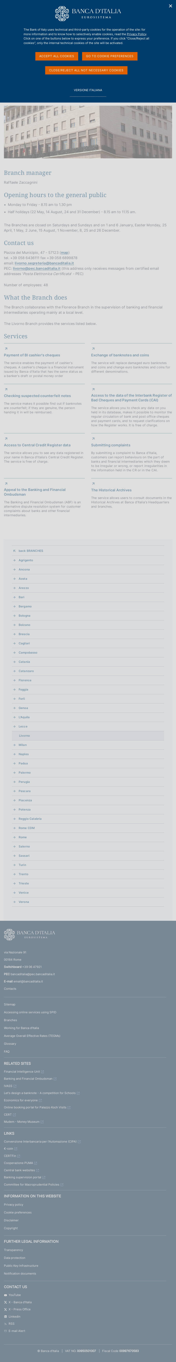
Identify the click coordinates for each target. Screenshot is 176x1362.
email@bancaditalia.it (28, 981)
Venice (24, 892)
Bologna (24, 615)
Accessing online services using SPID (30, 1012)
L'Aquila (24, 717)
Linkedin (12, 1316)
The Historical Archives (111, 490)
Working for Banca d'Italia (21, 1028)
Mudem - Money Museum (21, 1122)
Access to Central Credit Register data (37, 445)
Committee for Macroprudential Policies (31, 1184)
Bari (22, 597)
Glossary (10, 1044)
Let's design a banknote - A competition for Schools (40, 1093)
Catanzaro (26, 671)
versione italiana (88, 92)
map (64, 252)
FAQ (6, 1051)
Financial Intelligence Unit (22, 1071)
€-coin (8, 1148)
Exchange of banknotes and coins (120, 355)
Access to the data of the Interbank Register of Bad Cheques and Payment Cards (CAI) (131, 397)
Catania (24, 662)
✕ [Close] (170, 6)
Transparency (13, 1250)
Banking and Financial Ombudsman (28, 1078)
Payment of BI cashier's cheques (32, 355)
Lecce (23, 726)
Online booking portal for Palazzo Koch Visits (35, 1107)
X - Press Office (17, 1309)
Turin (22, 865)
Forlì (22, 699)
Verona (24, 902)
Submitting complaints (110, 445)
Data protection (14, 1258)
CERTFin (10, 1156)
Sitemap (9, 1004)
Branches (10, 1020)
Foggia (23, 689)
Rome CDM (27, 828)
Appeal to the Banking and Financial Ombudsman (35, 492)
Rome (23, 837)
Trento (23, 874)
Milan (23, 745)
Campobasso (28, 652)
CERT (8, 1114)
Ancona (24, 569)
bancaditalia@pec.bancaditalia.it (33, 974)
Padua (23, 763)
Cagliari (24, 643)
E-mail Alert (14, 1331)
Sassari (24, 856)
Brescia (24, 634)
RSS (9, 1323)
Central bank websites (19, 1170)
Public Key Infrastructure (21, 1266)
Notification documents (20, 1273)
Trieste (24, 883)
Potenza (25, 809)
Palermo (25, 772)
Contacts (10, 989)
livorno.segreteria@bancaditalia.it (44, 263)
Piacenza (25, 800)
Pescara (25, 791)
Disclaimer (11, 1220)
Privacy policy (13, 1204)
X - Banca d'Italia (18, 1302)
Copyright (11, 1228)
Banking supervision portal (22, 1177)
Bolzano (24, 625)
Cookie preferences (18, 1212)
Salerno (24, 846)
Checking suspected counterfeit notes (37, 396)
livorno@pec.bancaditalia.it (36, 268)
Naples (24, 754)
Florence (25, 680)
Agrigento (26, 560)
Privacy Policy (136, 34)
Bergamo (25, 606)
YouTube (12, 1295)
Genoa (23, 708)
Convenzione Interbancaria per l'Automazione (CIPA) (40, 1141)
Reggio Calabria (30, 819)
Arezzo (24, 588)
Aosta (23, 579)
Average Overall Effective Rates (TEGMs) (32, 1036)
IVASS (8, 1086)
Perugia (24, 782)
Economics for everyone (21, 1100)
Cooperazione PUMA (18, 1163)
